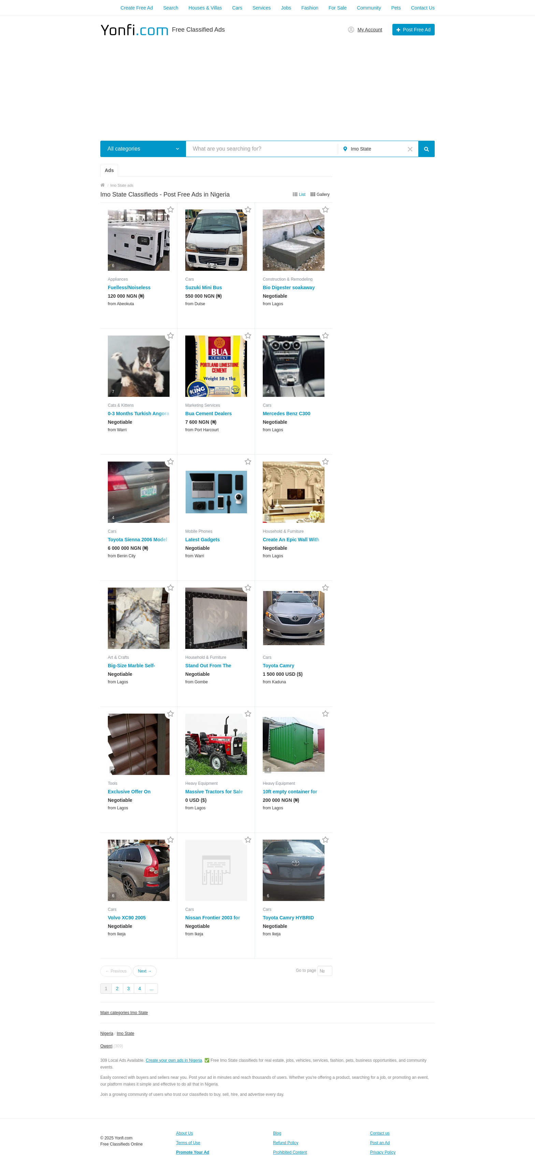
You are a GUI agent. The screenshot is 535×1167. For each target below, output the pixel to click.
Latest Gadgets (202, 539)
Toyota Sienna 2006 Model (137, 539)
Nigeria (106, 1033)
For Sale (338, 8)
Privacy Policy (383, 1152)
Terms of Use (188, 1142)
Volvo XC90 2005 (127, 917)
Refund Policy (285, 1142)
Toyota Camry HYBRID (288, 917)
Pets (396, 8)
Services (261, 8)
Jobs (286, 8)
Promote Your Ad (192, 1152)
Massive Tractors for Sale (214, 791)
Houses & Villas (205, 8)
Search (170, 8)
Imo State (125, 1033)
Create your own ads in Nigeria (174, 1060)
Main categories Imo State (124, 1012)
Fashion (309, 8)
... (151, 988)
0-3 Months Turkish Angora (138, 413)
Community (369, 8)
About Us (184, 1133)
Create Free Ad (136, 8)
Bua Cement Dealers (208, 413)
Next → (144, 971)
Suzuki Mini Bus (203, 287)
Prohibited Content (290, 1152)
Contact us (380, 1133)
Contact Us (423, 8)
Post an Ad (380, 1142)
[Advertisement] (267, 84)
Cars (237, 8)
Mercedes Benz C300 (286, 413)
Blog (277, 1133)
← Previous (116, 971)
